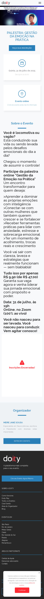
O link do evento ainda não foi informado (22, 105)
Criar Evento (6, 504)
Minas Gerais (6, 530)
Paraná (4, 538)
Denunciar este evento (10, 561)
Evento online (22, 101)
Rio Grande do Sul (8, 535)
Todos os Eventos (8, 501)
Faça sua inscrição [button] (22, 48)
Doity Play (5, 498)
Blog (3, 509)
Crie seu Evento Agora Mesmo (22, 478)
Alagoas (5, 540)
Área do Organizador (9, 506)
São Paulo (5, 524)
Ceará (4, 532)
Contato (5, 564)
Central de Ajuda (8, 558)
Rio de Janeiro (7, 527)
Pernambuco (6, 543)
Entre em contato (22, 441)
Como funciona (7, 496)
